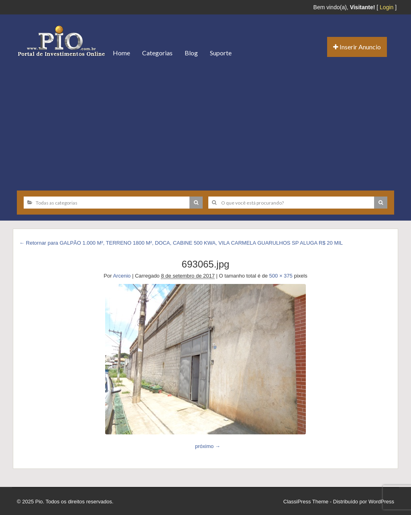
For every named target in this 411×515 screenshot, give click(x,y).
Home (121, 53)
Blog (191, 53)
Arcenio (121, 276)
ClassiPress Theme (305, 502)
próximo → (207, 446)
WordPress (381, 502)
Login (386, 7)
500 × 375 (281, 276)
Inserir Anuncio (357, 47)
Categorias (157, 53)
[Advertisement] (205, 124)
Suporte (221, 53)
